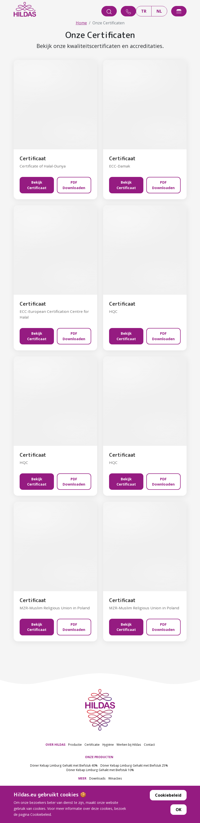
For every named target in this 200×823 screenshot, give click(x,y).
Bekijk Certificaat (36, 185)
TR (143, 11)
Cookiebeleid (168, 798)
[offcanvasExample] (178, 11)
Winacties (115, 778)
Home (81, 23)
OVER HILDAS (55, 744)
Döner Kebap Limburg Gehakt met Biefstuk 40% (64, 765)
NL (159, 11)
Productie (75, 744)
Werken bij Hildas (129, 744)
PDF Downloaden (74, 185)
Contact (149, 744)
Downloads (97, 778)
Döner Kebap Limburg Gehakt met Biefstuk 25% (134, 765)
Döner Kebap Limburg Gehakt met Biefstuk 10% (100, 770)
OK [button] (178, 813)
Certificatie (92, 744)
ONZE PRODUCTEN (99, 757)
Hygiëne (108, 744)
